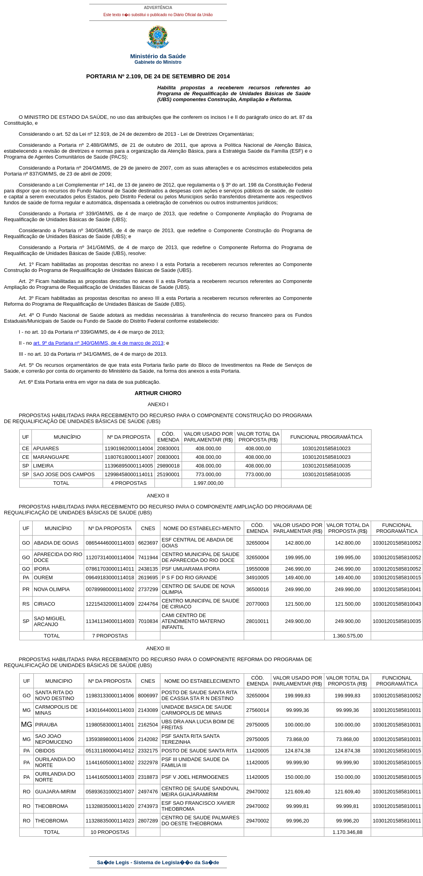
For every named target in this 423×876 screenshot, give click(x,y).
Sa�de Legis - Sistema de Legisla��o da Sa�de (158, 862)
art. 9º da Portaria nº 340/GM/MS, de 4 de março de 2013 (98, 343)
